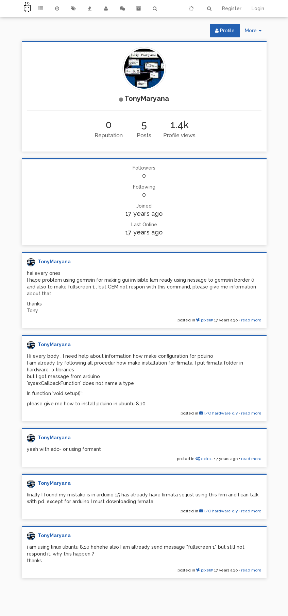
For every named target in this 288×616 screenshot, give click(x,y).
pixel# (204, 320)
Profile (225, 30)
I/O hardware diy (218, 413)
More (256, 32)
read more (251, 320)
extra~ (204, 458)
